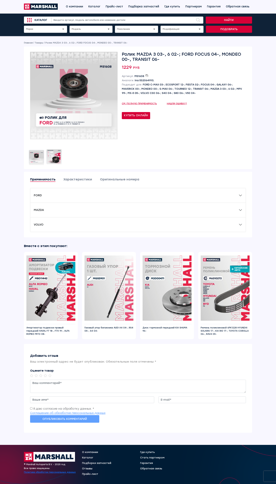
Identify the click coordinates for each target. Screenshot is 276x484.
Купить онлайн (136, 115)
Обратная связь (237, 6)
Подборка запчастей (143, 6)
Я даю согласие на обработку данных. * (63, 408)
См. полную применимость (139, 104)
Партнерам (193, 6)
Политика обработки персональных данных (50, 472)
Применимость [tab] (42, 179)
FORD (38, 195)
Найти (229, 20)
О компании (74, 6)
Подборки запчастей (96, 463)
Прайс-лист (114, 6)
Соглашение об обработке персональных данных (67, 413)
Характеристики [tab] (77, 179)
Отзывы (87, 468)
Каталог (94, 6)
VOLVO (38, 224)
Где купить (172, 6)
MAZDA (39, 210)
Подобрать (229, 29)
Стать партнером (152, 458)
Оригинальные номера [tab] (119, 179)
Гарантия (214, 6)
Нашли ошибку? (177, 103)
